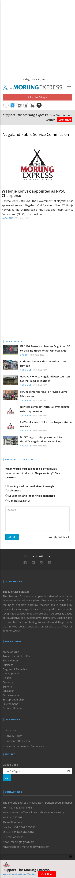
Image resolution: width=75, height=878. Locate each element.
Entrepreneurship (13, 699)
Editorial (7, 686)
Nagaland (7, 218)
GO (7, 777)
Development (11, 673)
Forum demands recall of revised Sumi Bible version (43, 394)
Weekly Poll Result (59, 537)
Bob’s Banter (10, 660)
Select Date (10, 764)
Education (8, 690)
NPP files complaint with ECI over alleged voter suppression (45, 409)
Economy (8, 682)
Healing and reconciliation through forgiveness (29, 488)
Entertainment (11, 695)
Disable (7, 677)
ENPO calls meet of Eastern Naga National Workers (46, 424)
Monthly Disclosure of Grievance (24, 746)
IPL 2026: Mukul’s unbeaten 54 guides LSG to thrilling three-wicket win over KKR (45, 348)
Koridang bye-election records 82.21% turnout (43, 363)
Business (8, 665)
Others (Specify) (17, 500)
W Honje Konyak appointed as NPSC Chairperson (33, 193)
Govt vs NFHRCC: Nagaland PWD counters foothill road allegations (45, 379)
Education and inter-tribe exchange (30, 495)
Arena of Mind (11, 652)
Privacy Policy (13, 735)
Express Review (12, 708)
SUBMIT (12, 537)
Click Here (64, 119)
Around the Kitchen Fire (17, 656)
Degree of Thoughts (15, 669)
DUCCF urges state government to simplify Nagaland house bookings (41, 439)
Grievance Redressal (17, 741)
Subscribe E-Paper (37, 97)
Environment (10, 704)
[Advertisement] (37, 37)
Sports (24, 355)
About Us (11, 730)
